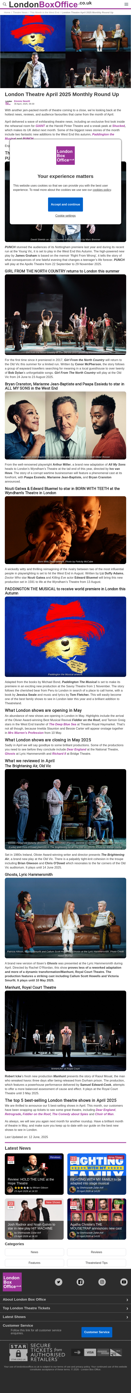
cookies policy (102, 189)
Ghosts (10, 753)
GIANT (40, 125)
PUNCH (28, 138)
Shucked (118, 125)
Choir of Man (104, 1114)
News (34, 1252)
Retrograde (13, 1114)
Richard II (59, 753)
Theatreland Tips (97, 1262)
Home (7, 12)
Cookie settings (65, 215)
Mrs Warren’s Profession (26, 732)
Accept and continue (65, 204)
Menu (125, 2)
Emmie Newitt (22, 101)
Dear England (76, 749)
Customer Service (96, 1332)
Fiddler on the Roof (36, 1114)
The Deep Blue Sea (63, 724)
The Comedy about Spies (70, 1114)
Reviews (96, 1252)
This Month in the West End (44, 12)
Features (34, 1262)
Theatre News (20, 12)
